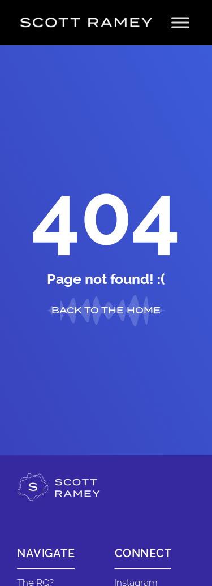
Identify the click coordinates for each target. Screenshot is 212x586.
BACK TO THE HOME (105, 310)
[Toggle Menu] (180, 22)
